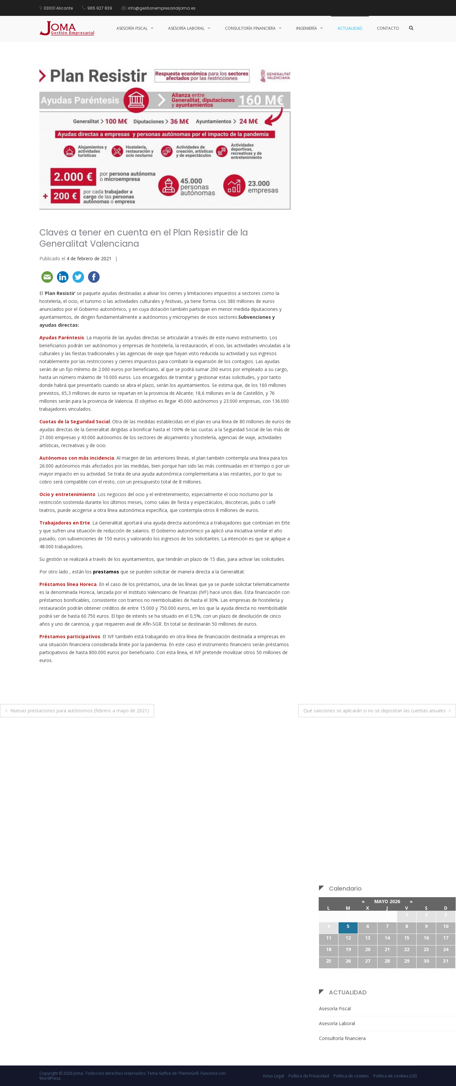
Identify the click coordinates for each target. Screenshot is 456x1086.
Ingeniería (306, 28)
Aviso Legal (273, 1076)
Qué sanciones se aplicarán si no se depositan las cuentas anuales (374, 710)
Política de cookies (351, 1076)
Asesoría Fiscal (132, 28)
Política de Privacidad (309, 1076)
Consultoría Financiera (250, 28)
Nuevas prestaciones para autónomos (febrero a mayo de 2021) (79, 710)
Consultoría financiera (342, 1038)
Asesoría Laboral (186, 28)
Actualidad (350, 28)
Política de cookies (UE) (395, 1076)
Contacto (388, 28)
